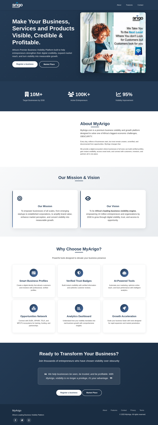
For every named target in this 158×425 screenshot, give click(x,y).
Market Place (49, 64)
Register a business (24, 64)
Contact (140, 5)
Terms (142, 410)
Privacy (133, 410)
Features (129, 5)
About (119, 5)
